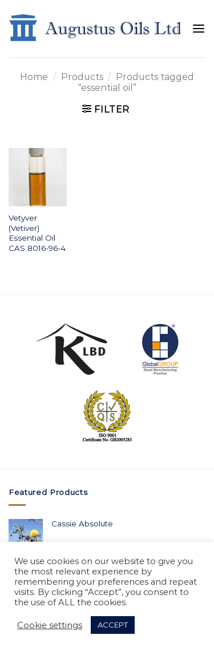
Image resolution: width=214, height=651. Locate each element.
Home (34, 76)
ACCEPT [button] (113, 624)
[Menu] (198, 29)
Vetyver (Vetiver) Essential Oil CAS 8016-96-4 (37, 233)
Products (82, 76)
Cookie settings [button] (49, 625)
